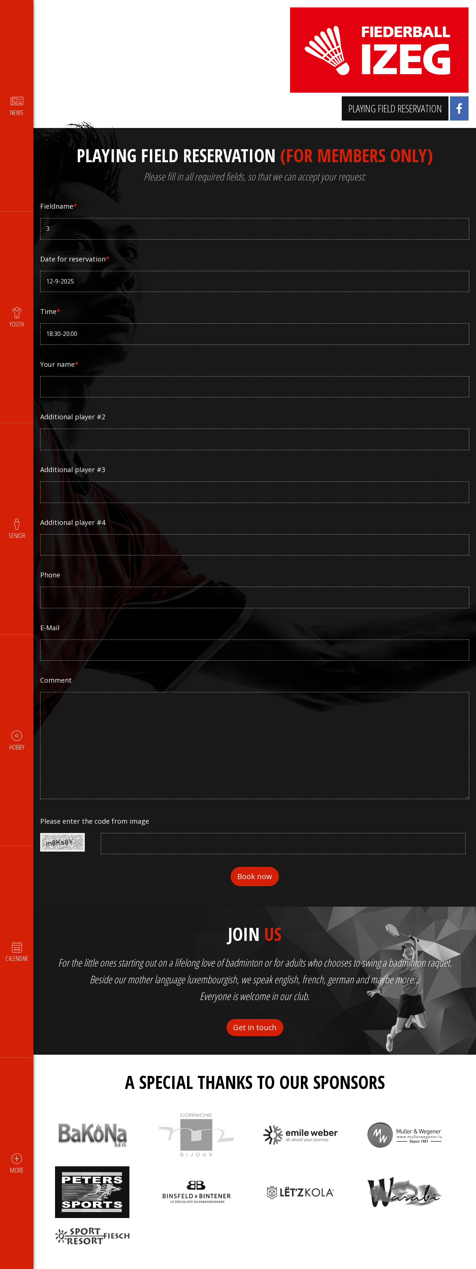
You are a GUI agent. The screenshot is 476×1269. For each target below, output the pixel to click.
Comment (57, 680)
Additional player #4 (73, 522)
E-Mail (50, 627)
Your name (60, 364)
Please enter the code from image (95, 821)
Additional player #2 (73, 416)
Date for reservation (75, 258)
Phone (51, 574)
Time (51, 311)
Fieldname (59, 206)
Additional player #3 (73, 469)
